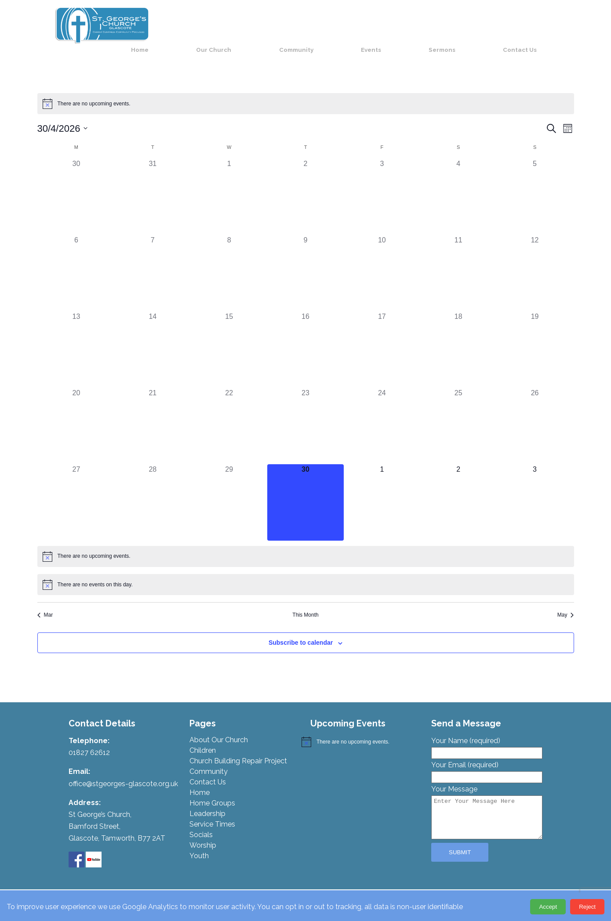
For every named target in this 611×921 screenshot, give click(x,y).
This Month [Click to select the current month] (305, 604)
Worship (202, 835)
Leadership (207, 803)
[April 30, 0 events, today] (305, 492)
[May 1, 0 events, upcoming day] (382, 492)
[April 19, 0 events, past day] (535, 339)
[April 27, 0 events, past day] (76, 492)
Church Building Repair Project (238, 751)
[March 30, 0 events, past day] (76, 186)
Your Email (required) (486, 761)
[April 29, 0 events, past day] (229, 492)
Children (202, 740)
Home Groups (212, 793)
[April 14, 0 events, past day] (152, 339)
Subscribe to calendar (301, 632)
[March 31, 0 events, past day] (152, 186)
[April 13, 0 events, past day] (76, 339)
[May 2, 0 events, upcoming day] (458, 492)
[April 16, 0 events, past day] (305, 339)
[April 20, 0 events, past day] (76, 416)
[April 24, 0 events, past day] (382, 416)
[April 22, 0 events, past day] (229, 416)
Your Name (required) (486, 736)
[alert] (305, 93)
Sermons (475, 25)
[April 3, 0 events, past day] (382, 186)
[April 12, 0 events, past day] (535, 263)
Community (368, 25)
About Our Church (218, 730)
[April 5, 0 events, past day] (535, 186)
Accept (548, 906)
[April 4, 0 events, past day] (458, 186)
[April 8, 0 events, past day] (229, 263)
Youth (199, 846)
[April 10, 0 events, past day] (382, 263)
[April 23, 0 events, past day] (305, 416)
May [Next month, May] (565, 604)
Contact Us (532, 25)
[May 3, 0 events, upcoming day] (535, 492)
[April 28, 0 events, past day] (152, 492)
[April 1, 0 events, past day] (229, 186)
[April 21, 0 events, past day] (152, 416)
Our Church (306, 25)
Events (423, 25)
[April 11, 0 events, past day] (458, 263)
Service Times (212, 814)
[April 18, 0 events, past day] (458, 339)
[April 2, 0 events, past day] (305, 186)
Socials (201, 824)
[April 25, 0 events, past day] (458, 416)
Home (252, 25)
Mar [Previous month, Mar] (45, 604)
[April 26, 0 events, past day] (535, 416)
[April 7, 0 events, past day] (152, 263)
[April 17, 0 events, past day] (382, 339)
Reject (587, 906)
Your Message (486, 803)
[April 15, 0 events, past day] (229, 339)
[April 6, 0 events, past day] (76, 263)
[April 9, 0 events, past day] (305, 263)
